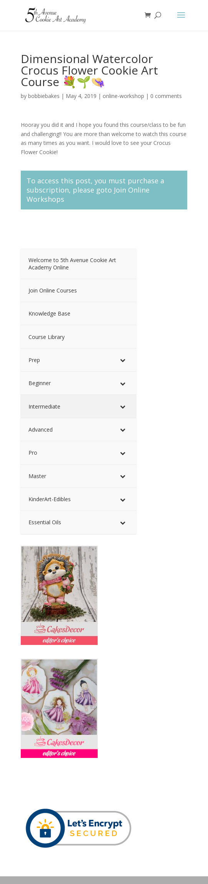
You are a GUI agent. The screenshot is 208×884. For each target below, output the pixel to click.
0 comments (166, 96)
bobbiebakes (44, 96)
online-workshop (123, 96)
